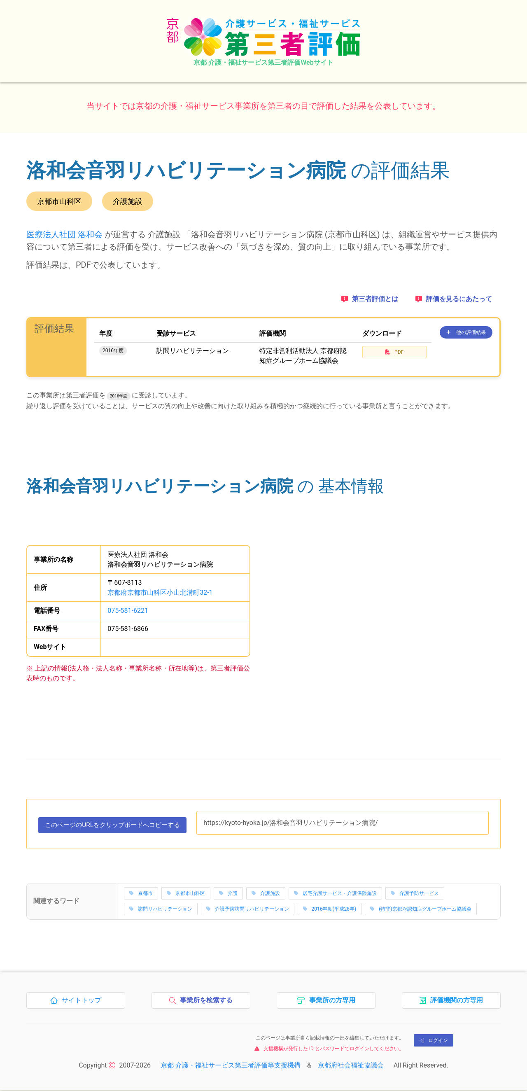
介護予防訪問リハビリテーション (247, 910)
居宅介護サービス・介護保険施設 (335, 894)
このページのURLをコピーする (117, 827)
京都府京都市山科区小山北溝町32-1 (159, 592)
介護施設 (266, 894)
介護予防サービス (415, 894)
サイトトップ (78, 1003)
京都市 (141, 894)
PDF (394, 352)
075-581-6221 (127, 610)
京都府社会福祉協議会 (351, 1066)
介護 (228, 894)
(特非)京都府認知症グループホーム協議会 (420, 910)
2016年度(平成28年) (330, 910)
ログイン (433, 1041)
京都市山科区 (186, 894)
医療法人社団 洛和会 (64, 234)
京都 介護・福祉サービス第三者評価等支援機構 (231, 1066)
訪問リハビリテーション (160, 910)
